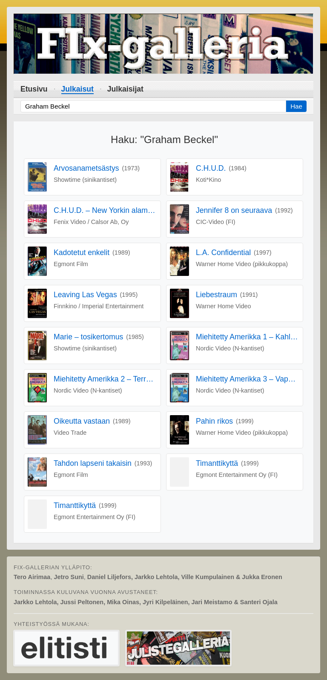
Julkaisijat (125, 89)
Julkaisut (77, 89)
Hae (296, 106)
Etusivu (34, 89)
